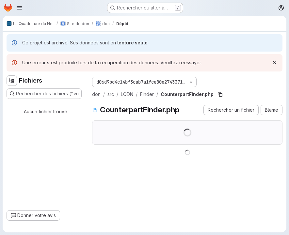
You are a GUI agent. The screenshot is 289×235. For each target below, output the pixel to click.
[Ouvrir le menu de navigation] (19, 8)
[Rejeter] (275, 63)
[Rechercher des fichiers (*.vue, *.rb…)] (44, 93)
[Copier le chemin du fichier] (220, 94)
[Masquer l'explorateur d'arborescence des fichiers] (12, 80)
